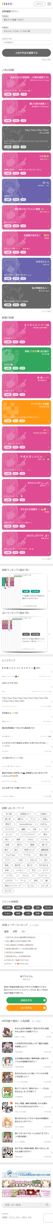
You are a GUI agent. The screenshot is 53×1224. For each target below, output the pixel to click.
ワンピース (42, 875)
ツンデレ (9, 875)
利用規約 (4, 1217)
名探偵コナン (25, 814)
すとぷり (8, 891)
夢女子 (8, 824)
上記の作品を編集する (26, 53)
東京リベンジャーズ (13, 886)
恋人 (46, 860)
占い (24, 931)
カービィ (9, 834)
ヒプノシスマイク (28, 834)
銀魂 (32, 845)
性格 (6, 865)
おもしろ (33, 860)
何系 (7, 870)
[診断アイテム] (26, 85)
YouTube (10, 855)
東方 (45, 834)
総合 (6, 931)
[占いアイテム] (15, 634)
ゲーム (23, 881)
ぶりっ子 (44, 886)
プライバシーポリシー (14, 1217)
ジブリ (7, 860)
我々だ (30, 865)
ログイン (39, 4)
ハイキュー (20, 870)
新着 (18, 907)
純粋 (18, 840)
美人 (7, 840)
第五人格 (43, 855)
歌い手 (8, 819)
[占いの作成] (26, 1008)
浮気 (36, 881)
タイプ (45, 870)
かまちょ (43, 824)
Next (49, 591)
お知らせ (24, 1217)
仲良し (45, 819)
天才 (34, 870)
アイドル (27, 855)
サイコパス (9, 829)
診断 (15, 931)
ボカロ (30, 840)
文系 (35, 829)
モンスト (31, 886)
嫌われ (20, 819)
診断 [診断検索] (7, 907)
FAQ (29, 1217)
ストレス (25, 875)
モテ (46, 829)
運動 (23, 829)
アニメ (32, 819)
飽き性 (18, 865)
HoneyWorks (25, 824)
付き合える (43, 865)
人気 (28, 907)
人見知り (43, 814)
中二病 (8, 814)
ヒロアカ (9, 881)
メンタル (44, 840)
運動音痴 (44, 850)
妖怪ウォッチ (29, 850)
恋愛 (7, 845)
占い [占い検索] (7, 914)
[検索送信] (47, 1204)
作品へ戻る (46, 60)
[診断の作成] (26, 1000)
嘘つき (44, 845)
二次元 (20, 860)
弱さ (16, 850)
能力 (6, 850)
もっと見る (46, 311)
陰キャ (19, 845)
